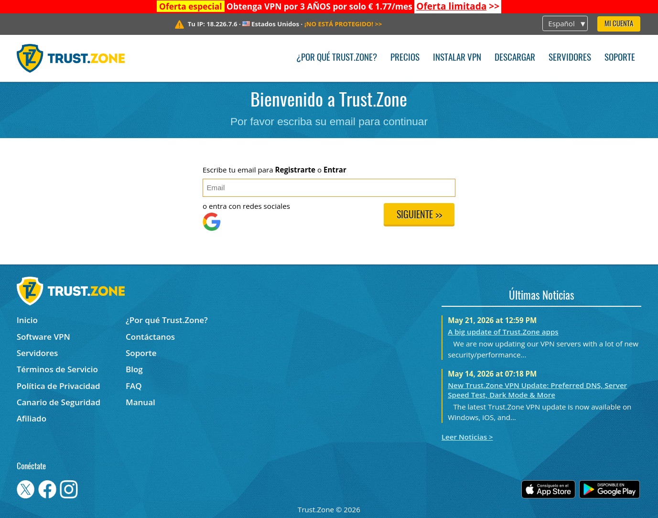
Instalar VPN (457, 58)
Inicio (27, 319)
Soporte (619, 58)
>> (457, 6)
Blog (134, 369)
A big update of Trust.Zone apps (503, 331)
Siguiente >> (419, 215)
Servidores (570, 58)
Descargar (515, 58)
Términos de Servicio (57, 369)
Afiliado (31, 418)
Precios (405, 58)
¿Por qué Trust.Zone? (336, 58)
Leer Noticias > (467, 437)
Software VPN (43, 336)
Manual (140, 402)
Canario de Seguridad (58, 402)
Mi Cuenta (618, 24)
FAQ (134, 385)
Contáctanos (150, 336)
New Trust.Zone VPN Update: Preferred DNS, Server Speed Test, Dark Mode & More (537, 389)
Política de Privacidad (58, 385)
